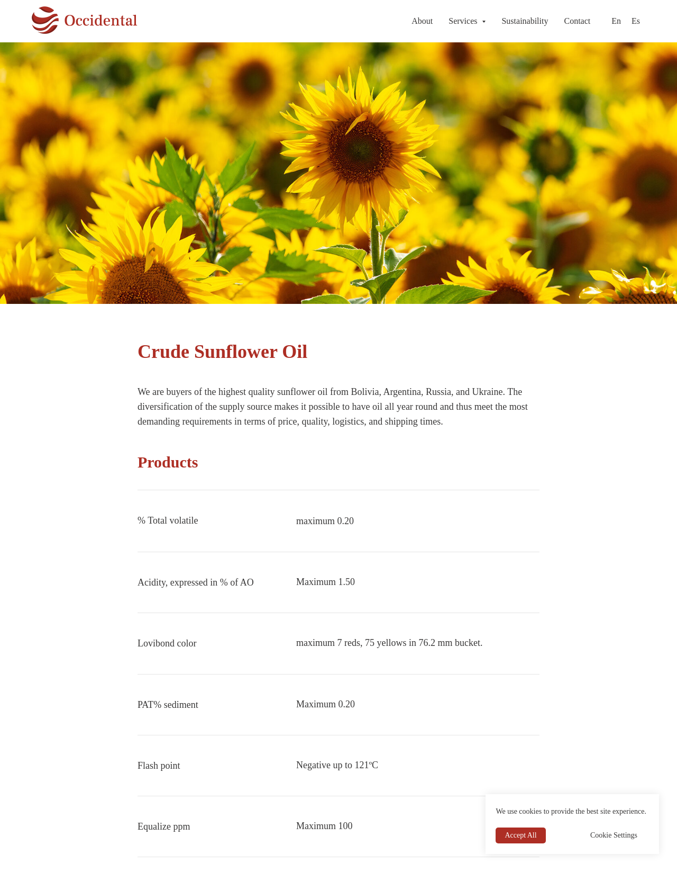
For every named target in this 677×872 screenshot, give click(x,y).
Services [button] (464, 20)
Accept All (520, 835)
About (422, 20)
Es (636, 20)
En (616, 20)
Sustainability (524, 20)
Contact (577, 20)
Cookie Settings (613, 835)
